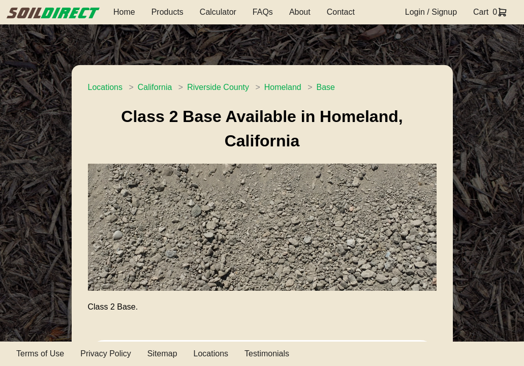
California (155, 87)
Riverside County (218, 87)
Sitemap (162, 353)
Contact (341, 12)
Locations (105, 87)
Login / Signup (431, 12)
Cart (480, 12)
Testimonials (266, 353)
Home (124, 12)
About (300, 12)
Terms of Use (40, 353)
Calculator (218, 12)
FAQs (263, 12)
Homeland (282, 87)
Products (167, 12)
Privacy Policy (105, 353)
